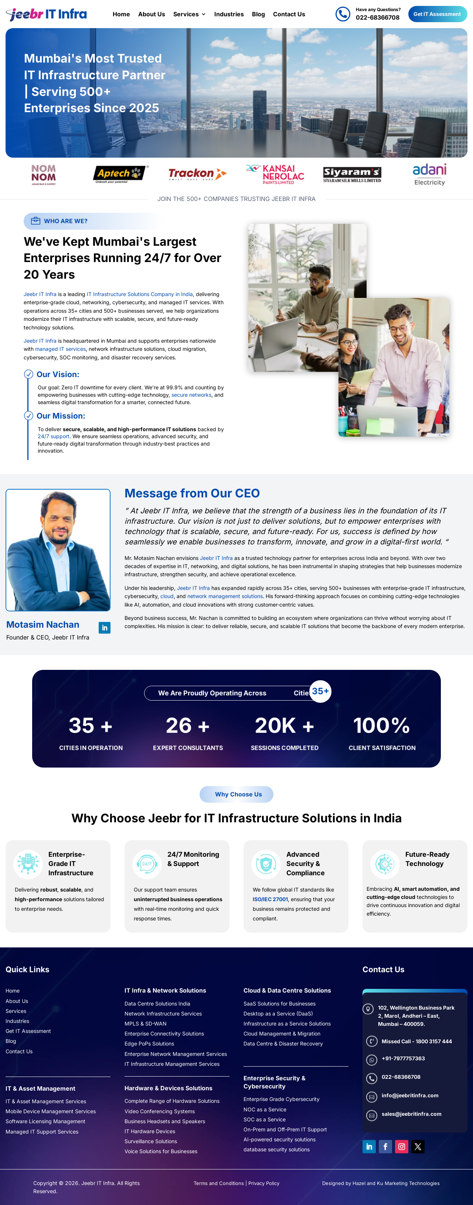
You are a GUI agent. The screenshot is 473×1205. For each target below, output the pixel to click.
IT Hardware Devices (150, 1131)
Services (186, 14)
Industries (229, 14)
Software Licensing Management (45, 1121)
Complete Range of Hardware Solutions (172, 1101)
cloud (167, 596)
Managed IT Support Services (42, 1132)
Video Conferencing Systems (160, 1111)
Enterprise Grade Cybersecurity (282, 1099)
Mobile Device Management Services (51, 1111)
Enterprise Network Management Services (176, 1054)
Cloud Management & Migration (282, 1034)
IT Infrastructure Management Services (172, 1064)
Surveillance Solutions (151, 1141)
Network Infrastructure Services (163, 1014)
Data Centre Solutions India (157, 1004)
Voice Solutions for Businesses (161, 1151)
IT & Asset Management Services (46, 1101)
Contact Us (289, 14)
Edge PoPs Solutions (149, 1044)
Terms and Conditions (219, 1183)
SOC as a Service (265, 1119)
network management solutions (225, 596)
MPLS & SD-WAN (146, 1024)
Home (121, 14)
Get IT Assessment (437, 14)
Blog (258, 14)
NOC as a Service (265, 1109)
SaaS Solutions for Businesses (280, 1004)
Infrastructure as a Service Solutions (287, 1024)
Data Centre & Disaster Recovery (283, 1044)
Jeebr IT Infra (40, 294)
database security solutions (277, 1149)
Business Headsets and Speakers (165, 1121)
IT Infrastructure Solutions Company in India (140, 294)
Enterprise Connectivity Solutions (164, 1034)
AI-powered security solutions (280, 1139)
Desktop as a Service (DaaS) (278, 1014)
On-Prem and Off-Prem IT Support (285, 1129)
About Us (151, 14)
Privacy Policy (263, 1183)
